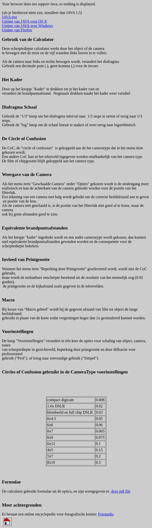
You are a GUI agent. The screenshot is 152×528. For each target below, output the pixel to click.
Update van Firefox (17, 30)
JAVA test (9, 17)
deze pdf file (120, 491)
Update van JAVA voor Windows (27, 26)
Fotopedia (106, 514)
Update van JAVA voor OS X (24, 21)
